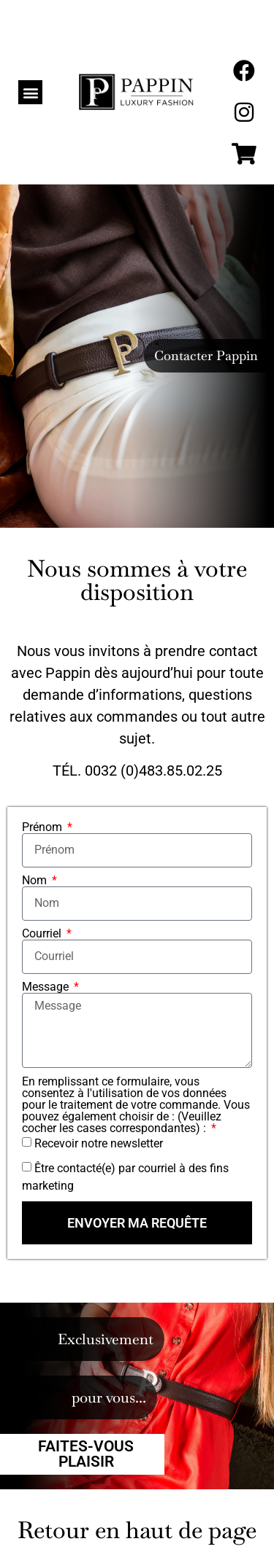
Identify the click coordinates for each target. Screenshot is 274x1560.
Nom (36, 880)
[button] (30, 92)
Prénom (43, 827)
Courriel (43, 934)
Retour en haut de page (137, 1530)
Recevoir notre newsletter (98, 1143)
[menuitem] (244, 29)
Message (47, 987)
